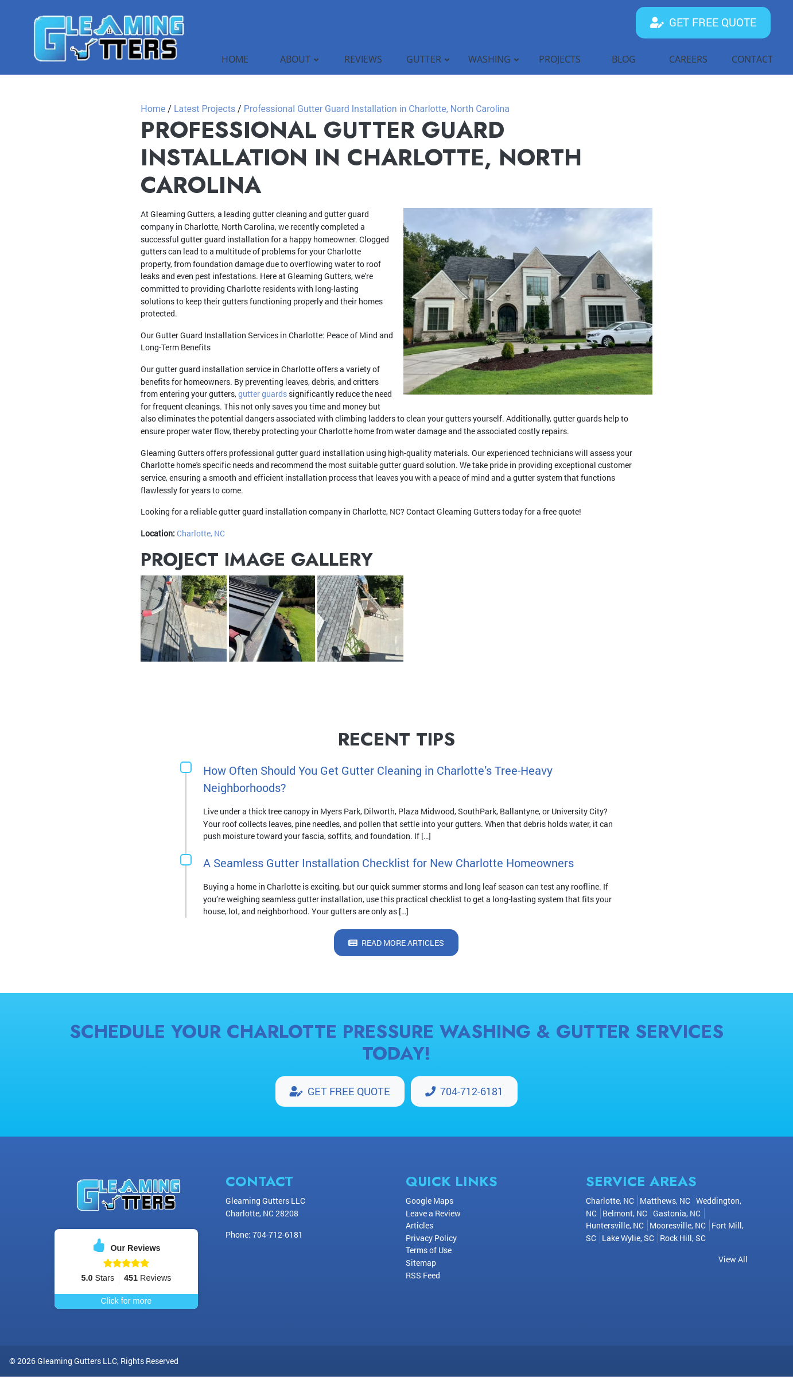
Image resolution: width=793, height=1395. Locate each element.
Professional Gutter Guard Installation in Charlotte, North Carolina (377, 108)
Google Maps (429, 1201)
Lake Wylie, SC (628, 1239)
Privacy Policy (431, 1239)
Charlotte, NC (201, 533)
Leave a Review (433, 1213)
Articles (419, 1226)
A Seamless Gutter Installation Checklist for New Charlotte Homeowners (388, 862)
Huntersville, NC (615, 1226)
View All (733, 1260)
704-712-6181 (543, 22)
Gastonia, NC (677, 1213)
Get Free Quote (703, 22)
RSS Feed (423, 1275)
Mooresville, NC (678, 1226)
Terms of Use (429, 1251)
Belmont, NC (624, 1213)
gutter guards (262, 393)
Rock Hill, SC (683, 1239)
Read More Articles (396, 942)
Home (153, 108)
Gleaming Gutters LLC (77, 1379)
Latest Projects (204, 108)
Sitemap (421, 1263)
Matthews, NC (665, 1201)
